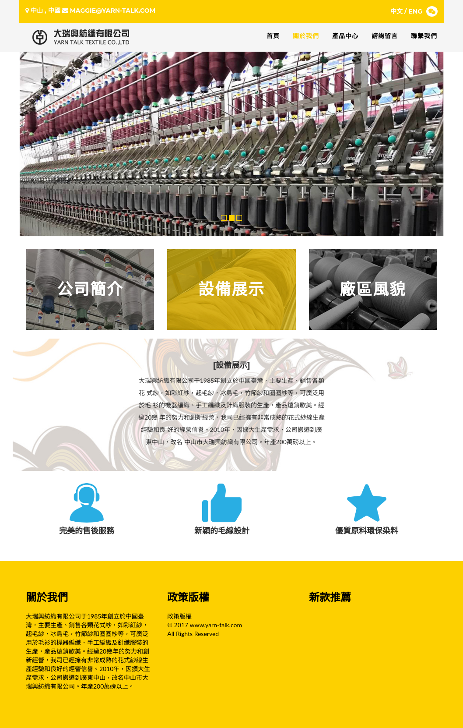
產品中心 (345, 36)
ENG (416, 11)
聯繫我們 (424, 36)
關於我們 (306, 36)
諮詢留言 (385, 36)
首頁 (273, 36)
